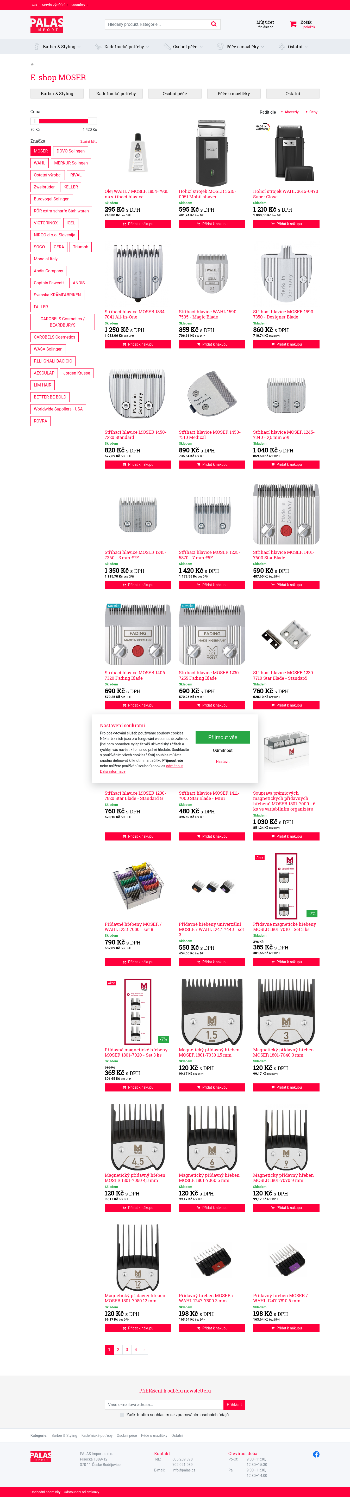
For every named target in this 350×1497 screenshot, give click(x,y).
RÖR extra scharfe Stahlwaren (61, 210)
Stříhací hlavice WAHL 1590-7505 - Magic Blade (208, 314)
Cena (35, 111)
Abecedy (289, 112)
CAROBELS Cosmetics (54, 337)
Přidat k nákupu (137, 224)
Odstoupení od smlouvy (81, 1492)
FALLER (41, 306)
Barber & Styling (64, 1435)
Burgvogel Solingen (52, 198)
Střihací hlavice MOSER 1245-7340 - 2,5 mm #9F (284, 434)
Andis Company (48, 270)
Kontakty (78, 4)
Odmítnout (223, 750)
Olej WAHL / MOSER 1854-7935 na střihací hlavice (136, 193)
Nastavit (223, 762)
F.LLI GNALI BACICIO (53, 361)
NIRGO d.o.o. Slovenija (54, 234)
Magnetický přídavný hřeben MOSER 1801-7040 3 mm (283, 1052)
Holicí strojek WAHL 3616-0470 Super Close (285, 193)
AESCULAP (44, 373)
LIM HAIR (42, 385)
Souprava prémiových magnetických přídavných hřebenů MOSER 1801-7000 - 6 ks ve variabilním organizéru (284, 801)
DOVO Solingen (71, 151)
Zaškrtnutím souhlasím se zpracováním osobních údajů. (178, 1414)
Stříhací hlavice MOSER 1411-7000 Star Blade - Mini (209, 795)
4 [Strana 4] (136, 1349)
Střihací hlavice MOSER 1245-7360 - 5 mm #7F (135, 554)
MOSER (41, 151)
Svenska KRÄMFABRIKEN (57, 294)
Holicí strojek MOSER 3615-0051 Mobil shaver (207, 193)
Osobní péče (127, 1435)
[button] (57, 46)
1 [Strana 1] (109, 1349)
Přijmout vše (222, 737)
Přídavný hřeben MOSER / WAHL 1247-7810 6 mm (280, 1298)
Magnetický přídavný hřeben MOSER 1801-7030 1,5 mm (209, 1052)
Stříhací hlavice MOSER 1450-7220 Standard (136, 434)
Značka (63, 141)
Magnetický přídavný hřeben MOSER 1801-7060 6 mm (209, 1177)
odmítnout (174, 766)
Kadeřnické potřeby (97, 1435)
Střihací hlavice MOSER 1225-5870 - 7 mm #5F (209, 554)
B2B (33, 4)
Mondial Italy (46, 258)
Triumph (80, 246)
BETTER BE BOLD (50, 397)
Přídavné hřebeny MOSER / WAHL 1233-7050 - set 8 (133, 926)
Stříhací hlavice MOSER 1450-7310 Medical (210, 434)
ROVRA (40, 421)
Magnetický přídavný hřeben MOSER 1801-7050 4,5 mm (135, 1177)
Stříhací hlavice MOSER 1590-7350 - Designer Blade (284, 314)
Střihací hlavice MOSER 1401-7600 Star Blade (284, 554)
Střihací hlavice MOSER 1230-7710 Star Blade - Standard (284, 675)
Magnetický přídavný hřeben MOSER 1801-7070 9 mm (283, 1177)
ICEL (71, 222)
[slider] (34, 121)
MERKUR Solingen (71, 162)
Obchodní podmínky (45, 1492)
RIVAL (76, 174)
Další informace (113, 771)
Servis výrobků (54, 4)
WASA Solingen (48, 349)
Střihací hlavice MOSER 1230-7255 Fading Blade (210, 675)
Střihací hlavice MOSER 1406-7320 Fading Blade (136, 675)
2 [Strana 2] (118, 1349)
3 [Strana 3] (127, 1349)
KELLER (71, 186)
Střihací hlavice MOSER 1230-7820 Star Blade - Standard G (135, 795)
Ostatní (177, 1435)
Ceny (311, 112)
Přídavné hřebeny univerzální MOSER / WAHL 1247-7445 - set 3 (211, 929)
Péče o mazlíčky (154, 1435)
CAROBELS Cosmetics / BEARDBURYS (63, 322)
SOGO (39, 246)
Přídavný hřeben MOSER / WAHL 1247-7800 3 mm (206, 1298)
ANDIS (79, 282)
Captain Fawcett (49, 282)
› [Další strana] (144, 1349)
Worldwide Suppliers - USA (58, 409)
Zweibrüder (44, 186)
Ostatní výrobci (47, 174)
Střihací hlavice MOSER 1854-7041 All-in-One (135, 314)
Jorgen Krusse (76, 373)
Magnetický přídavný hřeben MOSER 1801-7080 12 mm (135, 1298)
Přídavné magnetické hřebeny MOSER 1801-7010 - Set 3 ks (284, 926)
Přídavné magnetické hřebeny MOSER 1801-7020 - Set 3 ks (136, 1052)
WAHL (39, 162)
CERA (59, 246)
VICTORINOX (46, 222)
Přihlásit (234, 1404)
